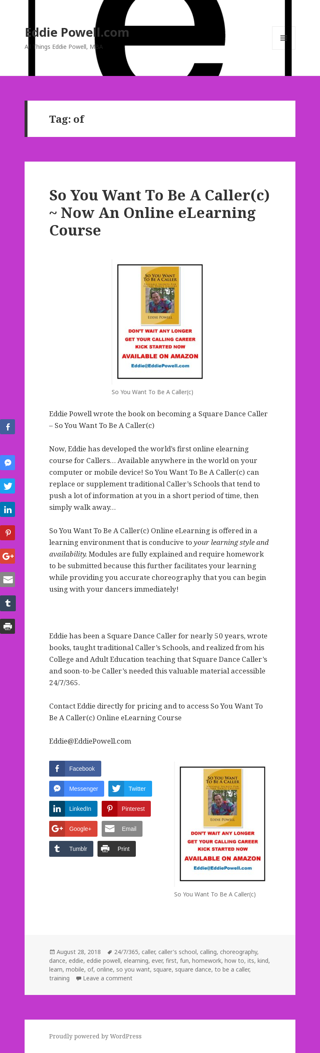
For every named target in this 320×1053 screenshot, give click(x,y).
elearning (136, 960)
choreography (238, 952)
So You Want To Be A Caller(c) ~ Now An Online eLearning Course (159, 212)
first (171, 960)
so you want (133, 969)
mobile (75, 969)
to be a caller (232, 969)
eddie (76, 960)
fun (184, 960)
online (105, 969)
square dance (193, 969)
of (90, 969)
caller (148, 952)
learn (55, 969)
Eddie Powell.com (77, 32)
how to (234, 960)
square (162, 969)
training (59, 978)
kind (263, 960)
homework (206, 960)
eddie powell (103, 960)
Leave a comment (107, 978)
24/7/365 (126, 952)
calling (208, 952)
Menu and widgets (283, 49)
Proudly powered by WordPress (95, 1036)
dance (57, 960)
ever (157, 960)
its (251, 960)
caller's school (177, 952)
